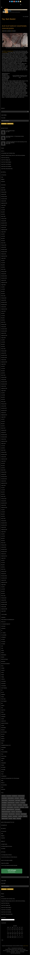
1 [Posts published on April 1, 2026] (12, 929)
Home (24, 16)
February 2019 (3, 377)
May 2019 (3, 370)
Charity (2, 672)
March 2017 (3, 428)
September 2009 (4, 608)
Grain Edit (3, 181)
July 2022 (3, 286)
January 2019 (3, 379)
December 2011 (4, 549)
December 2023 (4, 249)
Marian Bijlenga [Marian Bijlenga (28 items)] (17, 809)
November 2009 (4, 604)
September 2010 (4, 582)
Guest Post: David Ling (5, 157)
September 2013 (4, 507)
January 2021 (3, 326)
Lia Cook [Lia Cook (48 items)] (26, 807)
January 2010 (3, 600)
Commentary (3, 681)
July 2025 (3, 207)
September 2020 (4, 335)
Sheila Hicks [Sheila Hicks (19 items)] (20, 816)
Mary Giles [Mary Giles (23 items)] (13, 811)
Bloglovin (2, 179)
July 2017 (3, 419)
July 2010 (3, 586)
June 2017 (3, 421)
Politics (2, 749)
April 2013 (3, 516)
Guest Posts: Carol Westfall (6, 164)
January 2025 (3, 220)
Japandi (2, 718)
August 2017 (3, 417)
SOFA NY (5, 51)
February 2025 (3, 218)
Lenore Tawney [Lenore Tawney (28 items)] (16, 807)
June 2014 (3, 489)
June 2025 (3, 209)
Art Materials (3, 637)
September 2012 (4, 529)
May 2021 (3, 317)
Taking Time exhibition (5, 863)
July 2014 (3, 487)
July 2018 (3, 392)
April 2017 (3, 425)
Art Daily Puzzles (4, 844)
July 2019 (3, 366)
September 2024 (4, 229)
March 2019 (3, 375)
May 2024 (3, 238)
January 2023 (3, 273)
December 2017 (4, 408)
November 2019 (4, 357)
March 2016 (3, 450)
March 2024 (3, 242)
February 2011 (3, 571)
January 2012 (3, 547)
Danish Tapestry (4, 687)
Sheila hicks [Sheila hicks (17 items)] (25, 816)
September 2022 (4, 282)
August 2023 (3, 258)
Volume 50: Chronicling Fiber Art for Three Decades (10, 778)
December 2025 (4, 196)
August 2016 (3, 443)
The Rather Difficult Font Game (6, 846)
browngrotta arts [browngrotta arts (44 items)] (14, 795)
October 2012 (3, 527)
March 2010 (3, 595)
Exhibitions (3, 694)
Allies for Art (3, 621)
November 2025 (4, 198)
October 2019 (3, 359)
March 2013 (3, 518)
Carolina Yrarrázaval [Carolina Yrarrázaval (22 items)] (21, 795)
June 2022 (3, 289)
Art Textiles (3, 643)
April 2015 (3, 467)
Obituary (2, 736)
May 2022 (3, 291)
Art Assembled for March (10, 130)
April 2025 (3, 214)
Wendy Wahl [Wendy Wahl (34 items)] (19, 818)
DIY (1, 690)
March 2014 (3, 496)
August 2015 (3, 461)
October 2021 (3, 306)
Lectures (2, 725)
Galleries (2, 705)
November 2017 (4, 410)
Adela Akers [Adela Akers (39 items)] (3, 795)
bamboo (2, 652)
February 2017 (3, 430)
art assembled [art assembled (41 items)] (9, 795)
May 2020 (3, 344)
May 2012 (3, 538)
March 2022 (3, 295)
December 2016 (4, 434)
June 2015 (3, 463)
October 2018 (3, 386)
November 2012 (4, 525)
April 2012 (3, 540)
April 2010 (3, 593)
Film (2, 703)
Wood (2, 787)
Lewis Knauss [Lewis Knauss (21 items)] (22, 807)
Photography (3, 747)
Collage (2, 676)
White (2, 780)
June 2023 (3, 262)
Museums (3, 729)
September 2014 (4, 483)
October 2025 (3, 200)
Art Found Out (3, 174)
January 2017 (3, 432)
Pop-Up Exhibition (4, 751)
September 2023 (4, 256)
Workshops (3, 789)
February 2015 (3, 472)
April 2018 (3, 399)
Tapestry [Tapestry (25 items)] (14, 818)
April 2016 (3, 447)
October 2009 (3, 606)
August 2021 (3, 311)
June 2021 (3, 315)
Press (2, 754)
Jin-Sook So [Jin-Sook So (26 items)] (17, 802)
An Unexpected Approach (5, 623)
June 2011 (3, 562)
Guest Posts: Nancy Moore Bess (6, 168)
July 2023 (3, 260)
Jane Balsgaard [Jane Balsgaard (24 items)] (4, 802)
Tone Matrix (3, 848)
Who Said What (4, 784)
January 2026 (3, 194)
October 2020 (3, 333)
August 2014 (3, 485)
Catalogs (2, 668)
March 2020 (3, 348)
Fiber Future (3, 698)
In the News (3, 714)
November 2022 (4, 278)
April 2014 (3, 494)
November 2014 (4, 478)
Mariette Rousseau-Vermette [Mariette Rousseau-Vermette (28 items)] (6, 811)
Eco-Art (2, 692)
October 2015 (3, 456)
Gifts (2, 707)
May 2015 (3, 465)
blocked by (12, 870)
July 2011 (3, 560)
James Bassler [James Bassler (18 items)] (23, 800)
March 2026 (3, 189)
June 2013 (3, 511)
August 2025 (3, 205)
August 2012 (3, 531)
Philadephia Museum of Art (6, 745)
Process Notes (3, 756)
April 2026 (3, 187)
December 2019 (4, 355)
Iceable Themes (25, 945)
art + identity (3, 632)
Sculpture (2, 758)
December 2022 (4, 275)
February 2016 (3, 452)
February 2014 (3, 498)
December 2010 (4, 575)
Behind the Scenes (4, 659)
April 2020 (3, 346)
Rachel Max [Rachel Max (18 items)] (10, 816)
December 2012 (4, 522)
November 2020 (4, 331)
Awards (2, 650)
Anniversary (3, 626)
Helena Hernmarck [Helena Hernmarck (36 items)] (11, 800)
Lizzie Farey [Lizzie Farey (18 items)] (3, 809)
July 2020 (3, 339)
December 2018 (4, 381)
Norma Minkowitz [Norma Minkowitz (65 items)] (4, 816)
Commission (3, 683)
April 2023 (3, 267)
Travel (2, 773)
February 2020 (3, 350)
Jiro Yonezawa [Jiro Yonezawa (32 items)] (22, 802)
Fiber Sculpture (3, 701)
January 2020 (3, 353)
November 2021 (4, 304)
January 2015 (3, 474)
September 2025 (4, 203)
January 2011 (3, 573)
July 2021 (3, 313)
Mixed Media (3, 727)
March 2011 (3, 569)
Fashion (2, 696)
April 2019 (3, 372)
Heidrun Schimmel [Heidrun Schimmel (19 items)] (4, 800)
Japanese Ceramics (4, 723)
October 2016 (3, 439)
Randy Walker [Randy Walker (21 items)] (15, 816)
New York (2, 734)
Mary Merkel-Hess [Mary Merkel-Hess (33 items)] (18, 811)
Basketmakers (3, 654)
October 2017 (3, 412)
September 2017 (4, 414)
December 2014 (4, 476)
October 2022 (3, 280)
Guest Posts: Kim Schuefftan (6, 166)
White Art (2, 782)
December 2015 (4, 454)
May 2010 (3, 591)
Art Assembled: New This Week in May (8, 153)
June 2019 (3, 368)
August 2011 (3, 558)
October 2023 (3, 253)
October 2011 (3, 553)
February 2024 (3, 245)
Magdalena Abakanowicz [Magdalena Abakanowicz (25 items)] (10, 809)
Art (1, 630)
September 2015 (4, 458)
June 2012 (3, 536)
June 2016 (3, 445)
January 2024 (3, 247)
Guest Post (3, 709)
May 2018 (3, 397)
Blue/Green (3, 661)
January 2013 (3, 520)
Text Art (2, 771)
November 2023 (4, 251)
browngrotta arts (10, 51)
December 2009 (4, 602)
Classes (2, 674)
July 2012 (3, 533)
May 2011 (3, 564)
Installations (3, 716)
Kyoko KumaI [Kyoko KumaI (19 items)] (4, 807)
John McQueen (5, 52)
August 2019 (3, 364)
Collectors (3, 679)
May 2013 (3, 514)
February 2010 (3, 597)
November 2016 (4, 436)
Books (2, 665)
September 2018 (4, 388)
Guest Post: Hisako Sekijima (6, 162)
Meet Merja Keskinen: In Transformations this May (15, 136)
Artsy (2, 177)
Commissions (3, 685)
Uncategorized (3, 776)
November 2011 (4, 551)
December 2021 (4, 302)
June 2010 (3, 589)
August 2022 (3, 284)
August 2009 (3, 611)
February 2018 (3, 403)
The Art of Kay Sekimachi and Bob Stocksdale (9, 865)
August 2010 (3, 584)
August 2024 (3, 231)
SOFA (2, 760)
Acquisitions (3, 617)
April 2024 (3, 240)
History (2, 712)
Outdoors (2, 740)
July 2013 (3, 509)
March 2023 (3, 269)
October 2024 (3, 227)
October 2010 (3, 580)
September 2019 (4, 361)
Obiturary (2, 738)
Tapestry (2, 765)
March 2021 (3, 322)
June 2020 (3, 342)
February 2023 (3, 271)
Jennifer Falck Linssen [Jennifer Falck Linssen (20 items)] (11, 802)
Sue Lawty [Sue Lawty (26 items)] (10, 818)
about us (2, 896)
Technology (3, 769)
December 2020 (4, 328)
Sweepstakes (3, 762)
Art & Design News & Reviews (6, 854)
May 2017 (3, 423)
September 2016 (4, 441)
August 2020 (3, 337)
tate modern (3, 767)
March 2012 (3, 542)
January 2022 (3, 300)
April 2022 (3, 293)
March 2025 (3, 216)
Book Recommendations (5, 663)
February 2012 (3, 544)
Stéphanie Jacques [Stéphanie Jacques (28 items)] (4, 818)
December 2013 (4, 503)
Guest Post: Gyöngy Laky (5, 159)
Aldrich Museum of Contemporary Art (7, 619)
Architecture (3, 628)
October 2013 (3, 505)
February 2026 (3, 192)
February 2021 (3, 324)
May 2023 (3, 264)
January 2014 (3, 500)
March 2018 (3, 401)
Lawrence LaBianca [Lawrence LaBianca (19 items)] (10, 807)
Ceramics (2, 670)
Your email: (3, 117)
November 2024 (4, 225)
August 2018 (3, 390)
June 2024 (3, 236)
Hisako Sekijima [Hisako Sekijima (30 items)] (17, 800)
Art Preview (3, 641)
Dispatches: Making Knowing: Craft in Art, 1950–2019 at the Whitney (13, 155)
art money (3, 639)
